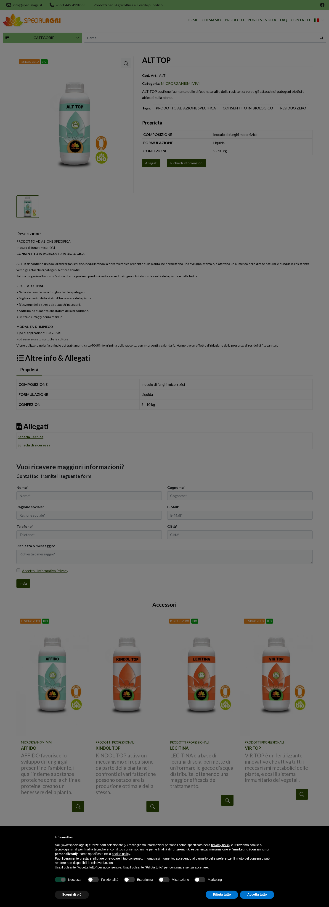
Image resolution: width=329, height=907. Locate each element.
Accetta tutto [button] (257, 894)
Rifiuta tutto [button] (222, 894)
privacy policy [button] (220, 845)
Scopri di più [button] (72, 894)
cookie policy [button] (121, 854)
